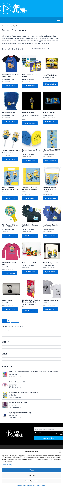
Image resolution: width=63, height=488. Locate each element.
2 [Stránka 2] (8, 322)
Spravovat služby (7, 464)
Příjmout (31, 470)
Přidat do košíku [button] (10, 86)
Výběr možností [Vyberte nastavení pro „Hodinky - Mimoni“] (30, 123)
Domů (4, 26)
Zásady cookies (21, 485)
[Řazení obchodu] (46, 49)
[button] (60, 452)
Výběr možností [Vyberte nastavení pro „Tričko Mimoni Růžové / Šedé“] (10, 274)
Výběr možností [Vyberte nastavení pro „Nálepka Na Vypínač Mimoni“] (50, 273)
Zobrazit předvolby (31, 481)
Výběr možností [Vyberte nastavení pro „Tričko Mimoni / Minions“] (50, 310)
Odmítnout (31, 475)
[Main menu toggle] (58, 19)
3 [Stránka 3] (12, 322)
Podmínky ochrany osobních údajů (36, 485)
